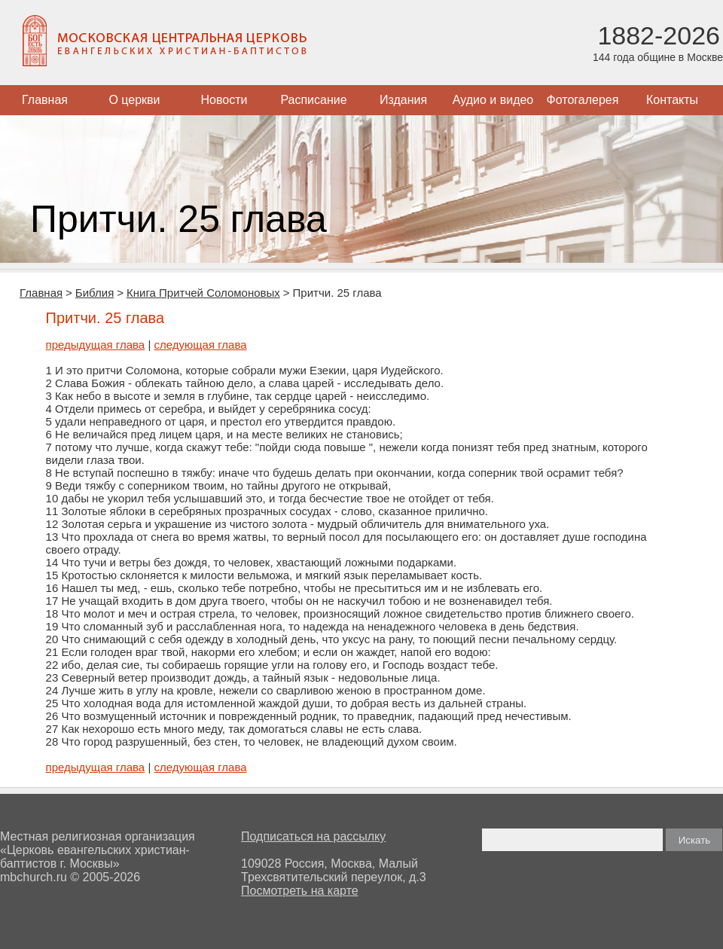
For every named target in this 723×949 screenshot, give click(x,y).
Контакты (672, 99)
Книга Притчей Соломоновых (203, 292)
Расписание (313, 99)
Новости (224, 99)
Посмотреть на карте (299, 890)
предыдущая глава (95, 344)
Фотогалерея (583, 99)
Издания (403, 99)
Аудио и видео (493, 99)
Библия (94, 292)
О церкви (134, 99)
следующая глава (200, 344)
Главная (45, 99)
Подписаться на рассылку (313, 836)
